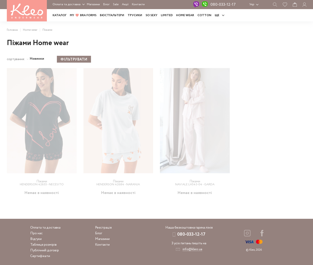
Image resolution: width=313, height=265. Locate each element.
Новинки (37, 58)
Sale (116, 4)
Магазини (93, 4)
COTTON (204, 15)
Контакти (138, 4)
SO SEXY (151, 15)
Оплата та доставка (67, 4)
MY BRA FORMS (83, 15)
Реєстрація (103, 227)
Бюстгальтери (112, 15)
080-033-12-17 (223, 5)
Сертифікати (40, 256)
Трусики (135, 15)
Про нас (36, 233)
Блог (106, 4)
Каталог (59, 15)
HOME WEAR (185, 15)
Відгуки (36, 239)
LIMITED (167, 15)
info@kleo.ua (192, 249)
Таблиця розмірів (43, 244)
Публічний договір (44, 250)
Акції (125, 4)
